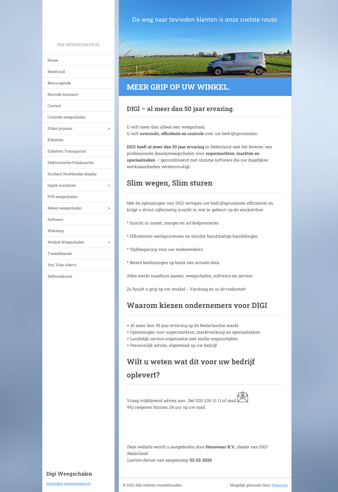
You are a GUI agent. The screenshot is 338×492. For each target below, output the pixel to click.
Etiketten (55, 139)
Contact (54, 105)
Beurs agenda (59, 82)
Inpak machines (62, 185)
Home (53, 60)
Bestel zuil (56, 71)
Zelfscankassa (60, 276)
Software (55, 219)
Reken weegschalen (65, 207)
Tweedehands (60, 253)
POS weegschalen (63, 196)
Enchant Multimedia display (72, 173)
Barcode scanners (63, 94)
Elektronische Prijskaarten (71, 162)
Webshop (56, 230)
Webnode (279, 485)
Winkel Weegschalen (66, 242)
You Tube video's (62, 264)
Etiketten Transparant (67, 151)
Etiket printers (60, 128)
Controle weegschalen (67, 116)
